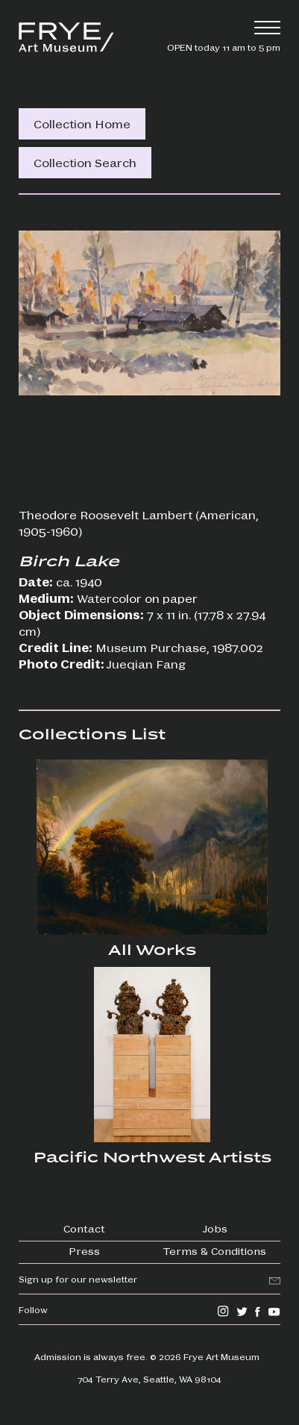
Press (84, 1250)
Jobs (215, 1228)
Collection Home (82, 123)
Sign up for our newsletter (78, 1279)
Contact (84, 1228)
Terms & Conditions (214, 1250)
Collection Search (85, 162)
